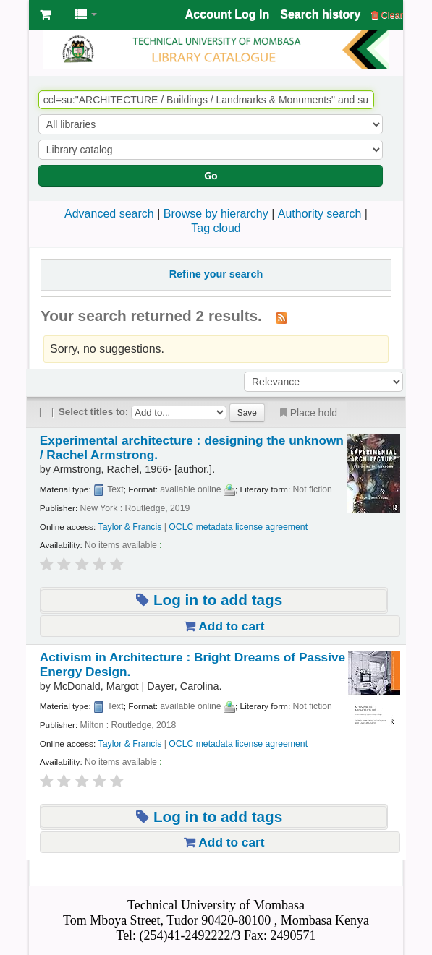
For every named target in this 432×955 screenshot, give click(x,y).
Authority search (320, 213)
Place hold (307, 413)
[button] (45, 14)
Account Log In (227, 14)
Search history (320, 14)
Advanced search (109, 213)
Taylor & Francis (130, 527)
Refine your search (216, 274)
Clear (387, 14)
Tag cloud (216, 228)
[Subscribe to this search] (281, 317)
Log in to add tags (209, 599)
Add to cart (224, 626)
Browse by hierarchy (216, 213)
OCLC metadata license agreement (238, 527)
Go (211, 175)
